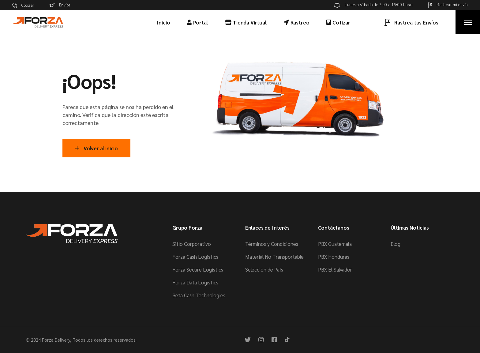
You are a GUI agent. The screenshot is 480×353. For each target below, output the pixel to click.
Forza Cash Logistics (195, 256)
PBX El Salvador (335, 269)
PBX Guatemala (335, 243)
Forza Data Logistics (195, 282)
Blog (395, 243)
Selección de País (264, 269)
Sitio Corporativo (191, 243)
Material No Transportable (274, 256)
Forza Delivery (56, 340)
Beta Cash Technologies (198, 295)
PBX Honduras (333, 256)
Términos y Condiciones (271, 243)
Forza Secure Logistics (197, 269)
